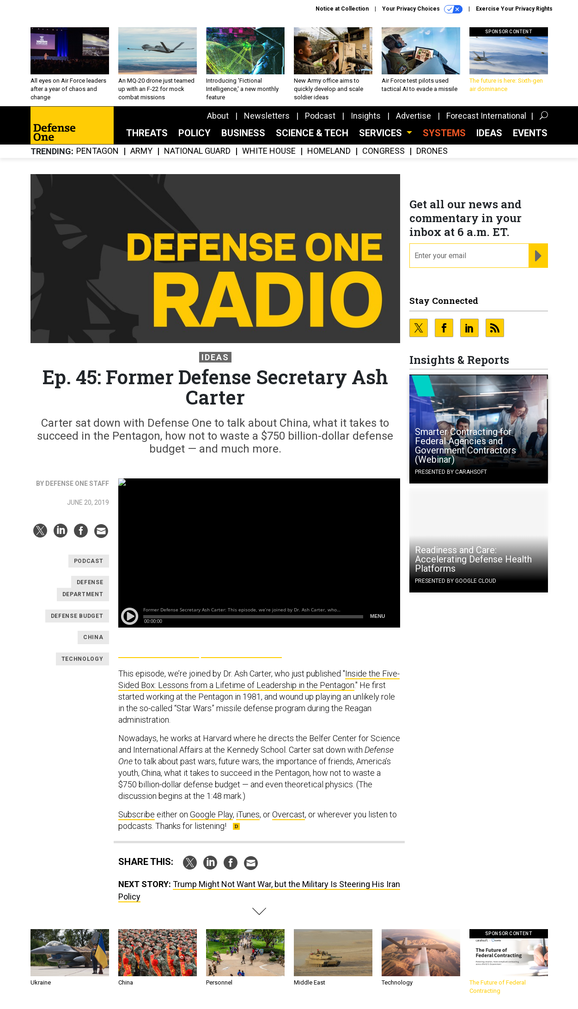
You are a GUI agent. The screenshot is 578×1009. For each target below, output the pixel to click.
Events (530, 133)
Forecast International (486, 116)
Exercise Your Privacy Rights (514, 9)
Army (141, 151)
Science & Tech (312, 133)
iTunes (248, 814)
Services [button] (381, 133)
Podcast (320, 116)
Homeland (329, 151)
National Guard (197, 151)
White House (269, 151)
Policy (194, 133)
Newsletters (267, 116)
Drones (432, 151)
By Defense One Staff (72, 483)
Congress (383, 151)
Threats (147, 133)
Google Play (158, 647)
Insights (366, 116)
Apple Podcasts (241, 647)
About (218, 116)
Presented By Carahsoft (451, 472)
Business (243, 133)
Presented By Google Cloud (455, 581)
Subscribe (136, 814)
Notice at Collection (342, 9)
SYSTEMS (444, 133)
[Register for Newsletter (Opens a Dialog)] (538, 256)
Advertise (413, 116)
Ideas (489, 133)
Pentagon (97, 151)
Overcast (288, 814)
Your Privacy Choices (422, 9)
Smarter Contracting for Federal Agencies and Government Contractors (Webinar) (465, 445)
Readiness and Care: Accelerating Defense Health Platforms (473, 559)
